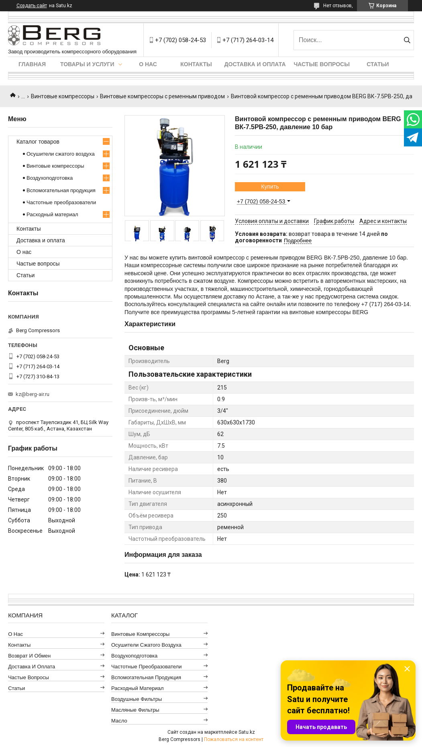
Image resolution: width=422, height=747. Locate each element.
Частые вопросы (322, 64)
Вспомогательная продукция (61, 190)
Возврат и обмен (29, 656)
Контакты (196, 64)
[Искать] (407, 40)
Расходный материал (52, 214)
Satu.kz (247, 732)
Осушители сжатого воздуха (61, 154)
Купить (270, 186)
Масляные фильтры (135, 710)
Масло (119, 721)
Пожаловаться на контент (233, 739)
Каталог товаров (37, 141)
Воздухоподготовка (50, 178)
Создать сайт (31, 5)
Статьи (378, 64)
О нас (148, 64)
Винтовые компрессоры (62, 96)
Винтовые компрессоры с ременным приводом (162, 96)
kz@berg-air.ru (32, 394)
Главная (32, 64)
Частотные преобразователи (61, 202)
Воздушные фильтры (136, 699)
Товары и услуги (87, 64)
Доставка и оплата (255, 64)
